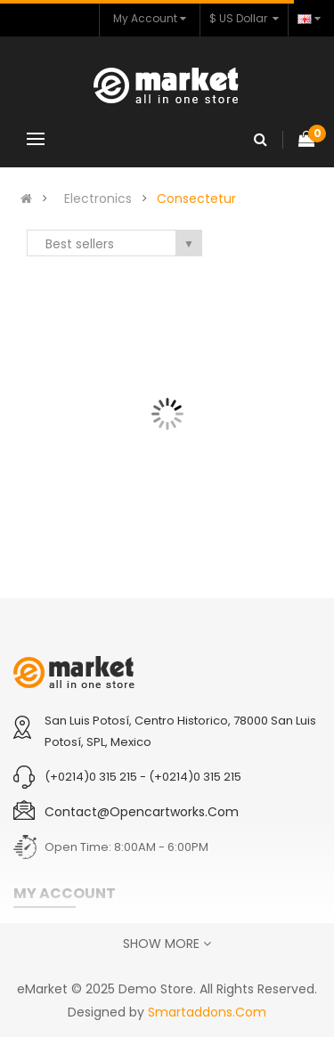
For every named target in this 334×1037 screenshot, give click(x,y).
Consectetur (196, 198)
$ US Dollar (244, 18)
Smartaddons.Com (207, 1012)
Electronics (98, 198)
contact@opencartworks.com (142, 812)
